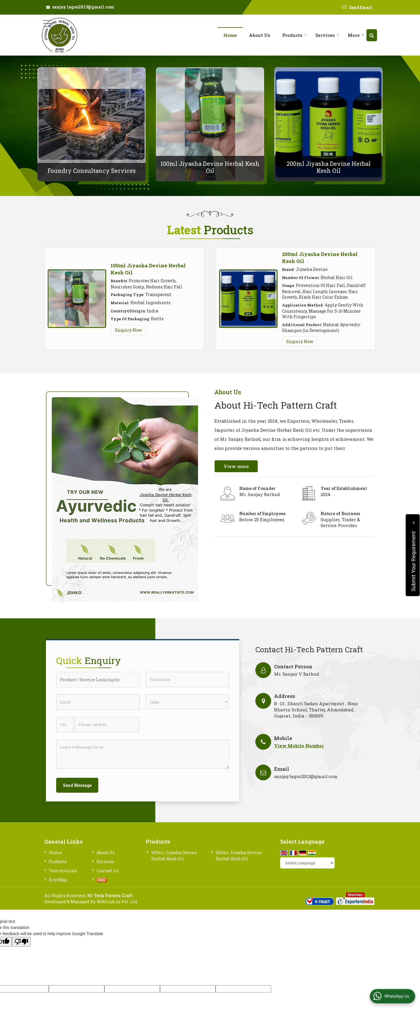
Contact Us (108, 870)
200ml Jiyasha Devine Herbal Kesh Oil (329, 167)
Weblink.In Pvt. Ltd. (117, 901)
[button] (299, 746)
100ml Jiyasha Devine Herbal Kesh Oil (210, 167)
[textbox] (98, 679)
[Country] (187, 701)
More (356, 35)
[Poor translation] (21, 942)
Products (294, 35)
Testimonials (63, 870)
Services (327, 35)
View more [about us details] (236, 466)
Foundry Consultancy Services (91, 170)
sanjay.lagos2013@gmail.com (83, 7)
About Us (259, 35)
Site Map (58, 879)
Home (230, 35)
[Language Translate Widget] (307, 862)
